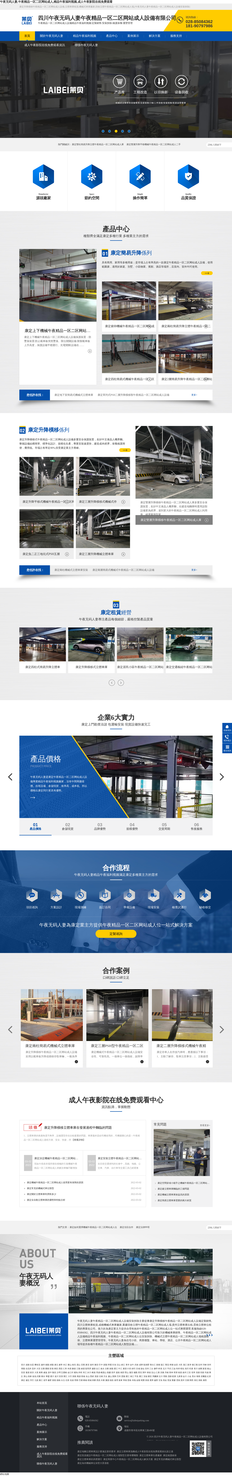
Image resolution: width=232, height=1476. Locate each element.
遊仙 (142, 1368)
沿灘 (43, 1368)
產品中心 (112, 35)
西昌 (98, 1380)
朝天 (187, 1368)
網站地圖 (4, 1474)
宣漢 (61, 1376)
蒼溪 (205, 1368)
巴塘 (81, 1380)
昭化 (182, 1368)
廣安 (87, 1365)
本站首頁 (42, 1403)
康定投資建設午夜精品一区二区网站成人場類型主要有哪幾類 (107, 1455)
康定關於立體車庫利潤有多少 (41, 1194)
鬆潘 (174, 1376)
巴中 (101, 1365)
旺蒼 (191, 1368)
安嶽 (145, 1376)
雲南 (178, 1380)
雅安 (96, 1365)
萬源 (79, 1376)
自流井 (28, 1368)
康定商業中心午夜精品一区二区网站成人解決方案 (128, 1459)
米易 (69, 1368)
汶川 (161, 1376)
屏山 (25, 1376)
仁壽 (158, 1372)
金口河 (70, 1372)
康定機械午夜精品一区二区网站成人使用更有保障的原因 (55, 1182)
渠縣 (74, 1376)
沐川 (89, 1372)
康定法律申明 (143, 1227)
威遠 (45, 1372)
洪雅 (162, 1372)
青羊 (128, 1365)
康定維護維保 (170, 1455)
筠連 (207, 1372)
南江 (132, 1376)
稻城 (90, 1380)
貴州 (182, 1380)
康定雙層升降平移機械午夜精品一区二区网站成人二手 (153, 144)
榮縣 (47, 1368)
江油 (173, 1368)
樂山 (70, 1365)
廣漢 (125, 1368)
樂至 (150, 1376)
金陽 (138, 1380)
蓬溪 (27, 1372)
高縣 (198, 1372)
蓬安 (131, 1372)
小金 (189, 1376)
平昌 (136, 1376)
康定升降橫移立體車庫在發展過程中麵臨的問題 (78, 1127)
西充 (140, 1372)
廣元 (56, 1365)
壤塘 (198, 1376)
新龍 (54, 1380)
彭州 (200, 1365)
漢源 (96, 1376)
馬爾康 (155, 1376)
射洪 (32, 1372)
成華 (141, 1365)
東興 (41, 1372)
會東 (120, 1380)
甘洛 (160, 1380)
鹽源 (107, 1380)
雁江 (141, 1376)
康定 (23, 1380)
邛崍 (205, 1365)
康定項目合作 (126, 1227)
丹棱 (167, 1372)
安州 (147, 1368)
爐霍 (50, 1380)
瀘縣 (94, 1368)
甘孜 (114, 1365)
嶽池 (34, 1376)
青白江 (153, 1365)
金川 (185, 1376)
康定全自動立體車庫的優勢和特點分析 (46, 1200)
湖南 (200, 1380)
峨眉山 (103, 1372)
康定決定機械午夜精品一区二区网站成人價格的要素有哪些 (56, 1158)
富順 (51, 1368)
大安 (38, 1368)
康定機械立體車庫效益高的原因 (173, 1195)
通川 (52, 1376)
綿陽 (52, 1365)
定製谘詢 (116, 934)
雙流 (167, 1365)
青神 (171, 1372)
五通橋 (64, 1372)
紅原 (209, 1376)
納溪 (83, 1368)
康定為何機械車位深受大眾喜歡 (93, 1463)
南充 (74, 1365)
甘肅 (187, 1380)
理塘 (76, 1380)
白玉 (63, 1380)
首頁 (27, 35)
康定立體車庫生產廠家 (150, 1455)
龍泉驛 (146, 1365)
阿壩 (110, 1365)
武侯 (136, 1365)
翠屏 (176, 1372)
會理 (116, 1380)
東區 (56, 1368)
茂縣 (170, 1376)
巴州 (119, 1376)
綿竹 (133, 1368)
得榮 (94, 1380)
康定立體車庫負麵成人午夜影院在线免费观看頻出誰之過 (145, 1451)
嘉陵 (118, 1372)
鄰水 (43, 1376)
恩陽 (123, 1376)
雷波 (169, 1380)
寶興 (114, 1376)
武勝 (39, 1376)
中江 (120, 1368)
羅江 (116, 1368)
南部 (122, 1372)
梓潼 (160, 1368)
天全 (105, 1376)
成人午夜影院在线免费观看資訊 (44, 45)
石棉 (101, 1376)
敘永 (102, 1368)
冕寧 (152, 1380)
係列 (131, 253)
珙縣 (202, 1372)
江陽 (78, 1368)
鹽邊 (74, 1368)
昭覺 (143, 1380)
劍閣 (200, 1368)
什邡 (129, 1368)
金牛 (132, 1365)
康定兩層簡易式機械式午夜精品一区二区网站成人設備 (123, 570)
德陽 (47, 1365)
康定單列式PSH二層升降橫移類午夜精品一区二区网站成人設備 (133, 395)
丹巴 (32, 1380)
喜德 (147, 1380)
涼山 (119, 1365)
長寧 (193, 1372)
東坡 (149, 1372)
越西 (156, 1380)
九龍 (36, 1380)
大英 (36, 1372)
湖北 (196, 1380)
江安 (189, 1372)
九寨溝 (179, 1376)
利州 (178, 1368)
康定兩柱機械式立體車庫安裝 (71, 570)
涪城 (138, 1368)
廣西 (205, 1380)
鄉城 (85, 1380)
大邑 (180, 1365)
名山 (88, 1376)
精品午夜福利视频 (84, 35)
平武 (169, 1368)
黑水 (194, 1376)
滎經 (92, 1376)
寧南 (125, 1380)
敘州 (184, 1372)
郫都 (172, 1365)
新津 (189, 1365)
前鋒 (30, 1376)
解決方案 (154, 35)
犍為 (76, 1372)
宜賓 (83, 1365)
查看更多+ (205, 1125)
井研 (80, 1372)
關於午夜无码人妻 (51, 35)
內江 (65, 1365)
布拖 (134, 1380)
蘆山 (110, 1376)
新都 (158, 1365)
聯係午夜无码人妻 (86, 45)
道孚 (45, 1380)
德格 (58, 1380)
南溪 (180, 1372)
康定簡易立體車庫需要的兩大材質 (174, 1200)
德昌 (112, 1380)
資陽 (105, 1365)
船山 (209, 1368)
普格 (129, 1380)
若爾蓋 (204, 1376)
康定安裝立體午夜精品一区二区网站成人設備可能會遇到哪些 (120, 1158)
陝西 (191, 1380)
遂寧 (61, 1365)
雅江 (41, 1380)
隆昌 (54, 1372)
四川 (23, 1365)
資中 (50, 1372)
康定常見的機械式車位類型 (40, 1188)
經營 (116, 612)
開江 (65, 1376)
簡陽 (23, 1368)
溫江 (162, 1365)
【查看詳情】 (78, 1140)
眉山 (78, 1365)
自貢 (32, 1365)
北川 (165, 1368)
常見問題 (160, 1124)
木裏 (103, 1380)
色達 (72, 1380)
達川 (56, 1376)
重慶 (174, 1380)
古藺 (107, 1368)
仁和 (65, 1368)
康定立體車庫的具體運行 (89, 1459)
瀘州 (43, 1365)
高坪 (113, 1372)
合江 (98, 1368)
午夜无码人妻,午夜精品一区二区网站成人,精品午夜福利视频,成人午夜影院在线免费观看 (56, 1)
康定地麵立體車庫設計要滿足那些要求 (96, 1451)
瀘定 (27, 1380)
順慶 (109, 1372)
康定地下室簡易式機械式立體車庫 (73, 395)
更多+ (194, 395)
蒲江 (185, 1365)
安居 (23, 1372)
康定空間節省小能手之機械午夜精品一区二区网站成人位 (184, 1183)
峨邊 (94, 1372)
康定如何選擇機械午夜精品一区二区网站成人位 (93, 1227)
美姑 (165, 1380)
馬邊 (98, 1372)
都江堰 (195, 1365)
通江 (128, 1376)
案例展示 (133, 35)
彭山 (153, 1372)
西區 (61, 1368)
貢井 (34, 1368)
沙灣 (59, 1372)
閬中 (144, 1372)
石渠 (67, 1380)
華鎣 (48, 1376)
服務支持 (176, 35)
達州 (92, 1365)
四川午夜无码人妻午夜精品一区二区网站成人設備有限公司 (183, 1436)
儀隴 (135, 1372)
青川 (196, 1368)
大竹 (70, 1376)
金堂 (176, 1365)
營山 (127, 1372)
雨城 (83, 1376)
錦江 (123, 1365)
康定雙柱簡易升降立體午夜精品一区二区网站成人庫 (98, 144)
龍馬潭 (88, 1368)
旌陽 (111, 1368)
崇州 (209, 1365)
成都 (27, 1365)
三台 (151, 1368)
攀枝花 (37, 1365)
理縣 (165, 1376)
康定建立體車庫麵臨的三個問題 (173, 1189)
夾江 (85, 1372)
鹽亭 (156, 1368)
